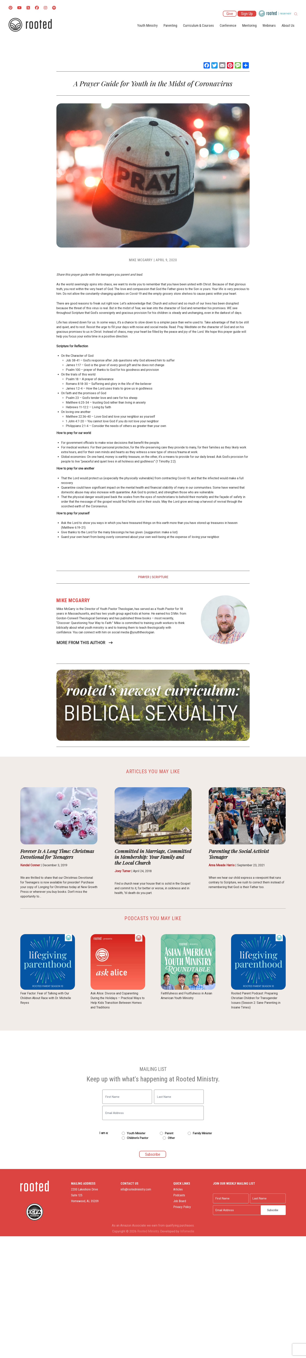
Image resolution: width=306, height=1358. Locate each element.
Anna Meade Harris (222, 865)
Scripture (160, 577)
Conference (228, 25)
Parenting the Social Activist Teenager (239, 854)
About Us (288, 25)
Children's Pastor (137, 1138)
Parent (169, 1133)
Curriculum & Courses (198, 25)
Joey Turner (123, 871)
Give (229, 13)
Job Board (179, 1201)
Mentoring (249, 25)
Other (171, 1138)
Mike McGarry (141, 260)
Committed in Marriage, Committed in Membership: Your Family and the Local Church (153, 857)
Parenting (170, 25)
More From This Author (80, 642)
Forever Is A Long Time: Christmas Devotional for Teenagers (57, 854)
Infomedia (187, 1231)
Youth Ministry (147, 25)
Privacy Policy (182, 1207)
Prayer (143, 577)
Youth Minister (136, 1133)
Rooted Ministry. (148, 1231)
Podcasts (179, 1195)
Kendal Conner (30, 865)
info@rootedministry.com (136, 1189)
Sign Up (247, 13)
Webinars (269, 25)
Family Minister (202, 1133)
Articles (178, 1189)
